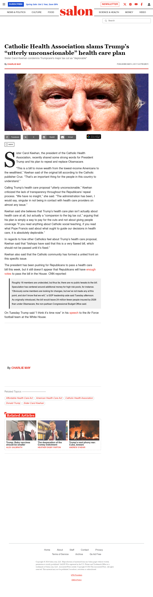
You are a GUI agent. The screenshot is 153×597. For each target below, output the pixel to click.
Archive (79, 554)
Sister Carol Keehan (34, 403)
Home (47, 550)
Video (142, 12)
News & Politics (16, 12)
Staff (72, 550)
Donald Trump (13, 403)
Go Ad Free (95, 554)
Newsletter (110, 4)
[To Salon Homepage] (76, 11)
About (60, 550)
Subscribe (16, 4)
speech (73, 313)
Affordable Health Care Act (19, 398)
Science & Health (109, 12)
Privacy (99, 550)
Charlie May (14, 64)
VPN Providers (76, 575)
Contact (85, 550)
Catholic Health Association (79, 398)
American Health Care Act (49, 398)
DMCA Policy (77, 580)
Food (51, 12)
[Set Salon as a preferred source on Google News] (94, 136)
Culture (37, 12)
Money (129, 12)
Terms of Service (60, 554)
